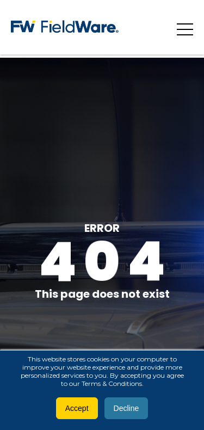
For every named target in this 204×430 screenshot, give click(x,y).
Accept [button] (77, 408)
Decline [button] (126, 408)
